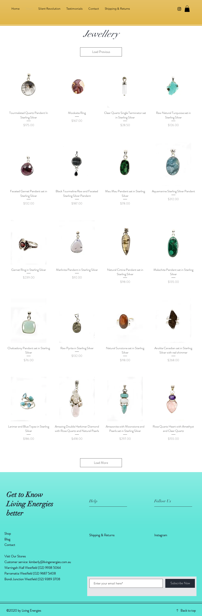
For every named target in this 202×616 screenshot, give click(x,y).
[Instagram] (179, 9)
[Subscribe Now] (180, 583)
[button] (187, 9)
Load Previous (101, 51)
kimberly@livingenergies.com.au (50, 562)
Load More (101, 462)
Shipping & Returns (102, 535)
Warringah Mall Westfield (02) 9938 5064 (32, 567)
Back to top (188, 610)
